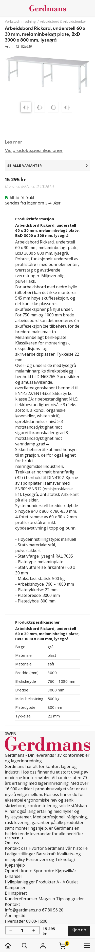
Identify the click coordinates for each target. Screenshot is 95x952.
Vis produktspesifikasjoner (34, 150)
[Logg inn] (43, 945)
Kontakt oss (16, 848)
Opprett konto (18, 870)
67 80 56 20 (52, 910)
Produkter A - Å (50, 882)
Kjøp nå (78, 930)
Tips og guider (70, 899)
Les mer (13, 142)
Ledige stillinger (20, 854)
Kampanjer (15, 887)
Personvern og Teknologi (50, 859)
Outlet (72, 882)
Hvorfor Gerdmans (46, 848)
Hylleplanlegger (20, 882)
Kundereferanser (21, 899)
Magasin (47, 899)
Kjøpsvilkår (65, 870)
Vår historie (76, 848)
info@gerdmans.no (23, 910)
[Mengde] (22, 930)
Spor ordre (43, 870)
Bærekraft (46, 854)
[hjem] (13, 945)
